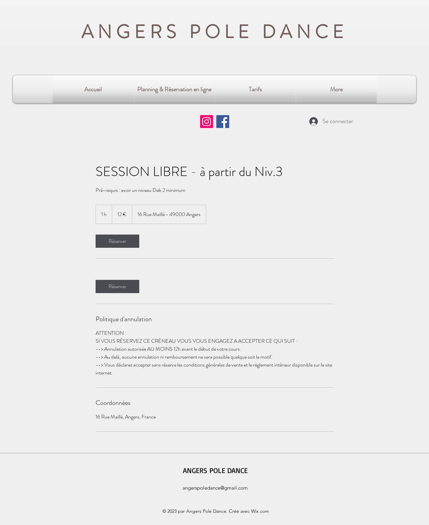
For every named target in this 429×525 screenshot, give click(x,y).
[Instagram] (206, 121)
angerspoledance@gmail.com (215, 488)
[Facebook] (222, 121)
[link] (117, 241)
